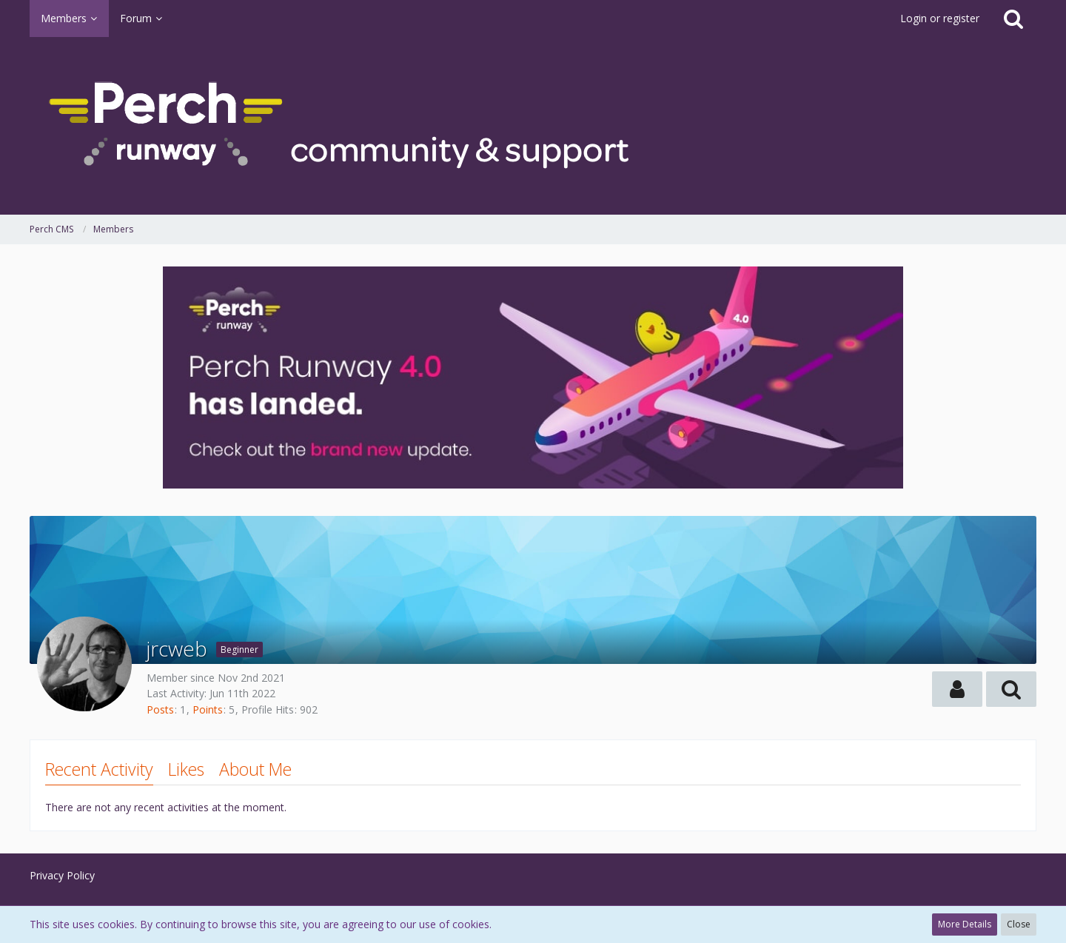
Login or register (939, 18)
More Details (964, 924)
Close (1018, 924)
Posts (160, 709)
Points (207, 709)
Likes (186, 769)
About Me (255, 769)
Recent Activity (99, 769)
